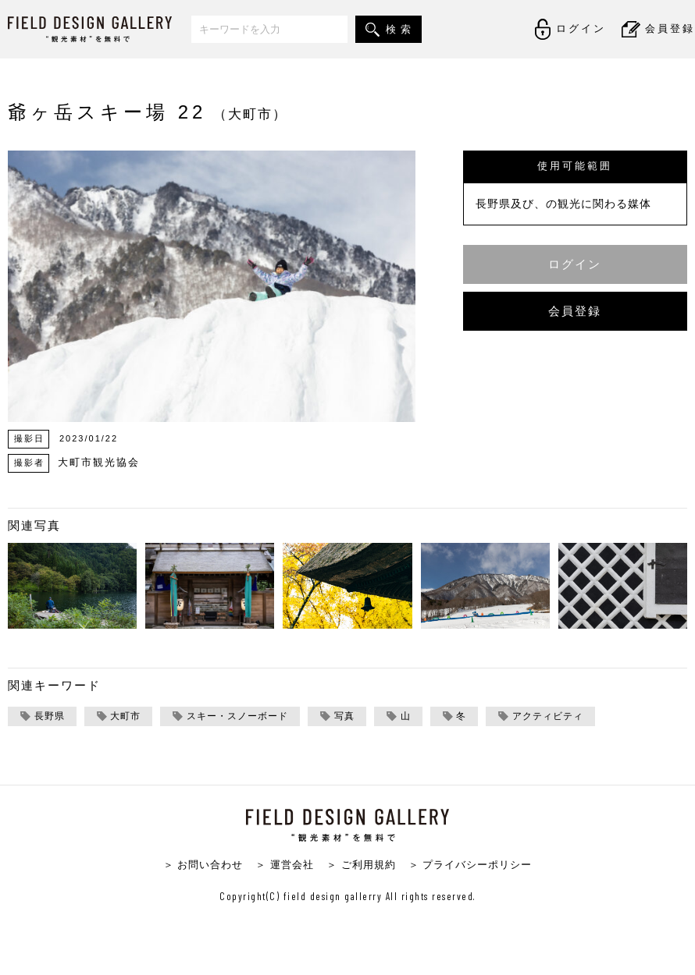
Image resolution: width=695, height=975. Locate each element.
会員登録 (574, 310)
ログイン (574, 264)
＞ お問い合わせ (203, 864)
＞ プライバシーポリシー (470, 864)
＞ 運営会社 (284, 864)
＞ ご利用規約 (361, 864)
